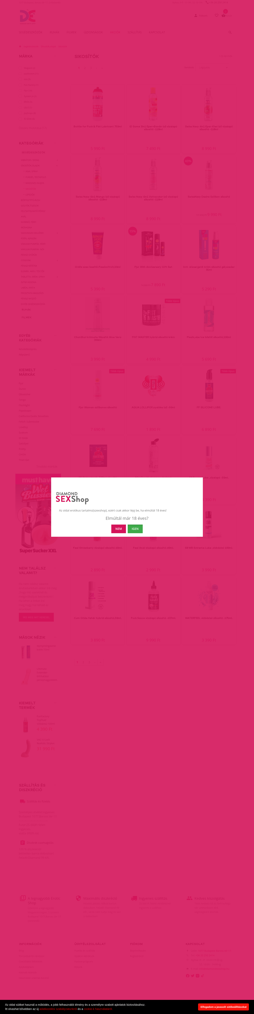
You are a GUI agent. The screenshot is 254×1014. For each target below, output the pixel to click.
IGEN (135, 529)
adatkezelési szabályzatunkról (58, 1008)
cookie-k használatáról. (98, 1008)
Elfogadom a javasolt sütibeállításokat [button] (224, 1007)
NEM (118, 529)
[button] (113, 1009)
